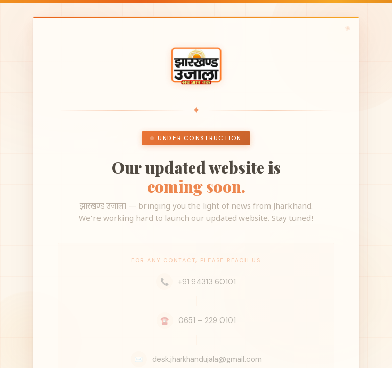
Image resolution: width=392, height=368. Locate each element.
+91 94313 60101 (196, 281)
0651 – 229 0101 (196, 320)
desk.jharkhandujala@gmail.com (196, 359)
